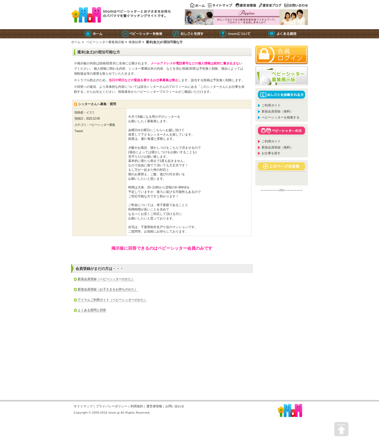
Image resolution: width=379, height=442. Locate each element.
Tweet (78, 131)
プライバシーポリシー (111, 406)
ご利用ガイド (271, 105)
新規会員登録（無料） (277, 111)
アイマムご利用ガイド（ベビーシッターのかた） (112, 300)
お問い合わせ (174, 406)
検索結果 (135, 42)
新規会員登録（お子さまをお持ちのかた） (108, 289)
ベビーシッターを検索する (281, 117)
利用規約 (137, 406)
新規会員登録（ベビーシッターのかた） (106, 279)
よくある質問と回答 (92, 310)
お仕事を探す (271, 153)
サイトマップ (83, 406)
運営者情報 (154, 406)
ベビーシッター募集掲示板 (105, 42)
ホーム (76, 42)
